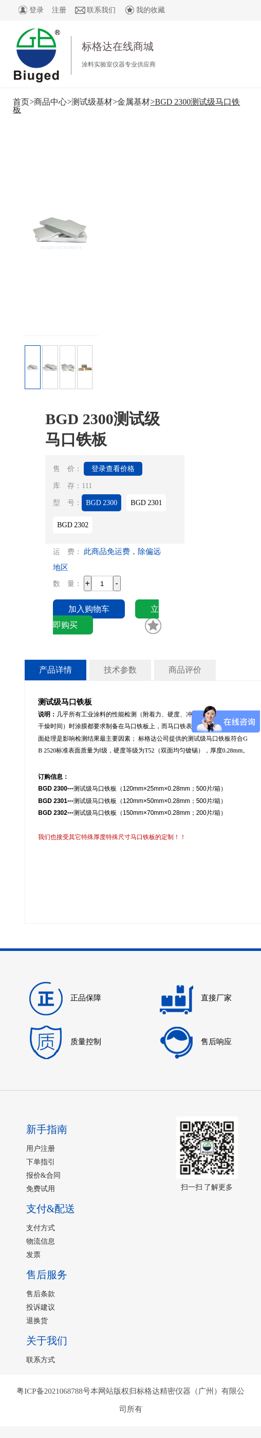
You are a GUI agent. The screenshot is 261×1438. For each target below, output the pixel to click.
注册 (59, 10)
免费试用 (40, 1189)
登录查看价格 (113, 469)
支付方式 (40, 1228)
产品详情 (55, 669)
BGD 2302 (72, 525)
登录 (30, 10)
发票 (33, 1255)
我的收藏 (144, 10)
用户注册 (40, 1148)
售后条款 (40, 1294)
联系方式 (40, 1360)
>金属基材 (131, 101)
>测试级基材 (90, 101)
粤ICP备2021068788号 (53, 1391)
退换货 (37, 1321)
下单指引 (40, 1162)
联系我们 (95, 10)
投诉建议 (40, 1307)
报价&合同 (43, 1175)
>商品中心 (48, 101)
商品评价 (185, 669)
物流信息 (40, 1241)
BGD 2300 (101, 503)
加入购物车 (88, 609)
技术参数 (120, 669)
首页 (21, 101)
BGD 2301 (146, 503)
